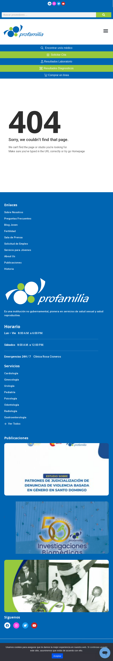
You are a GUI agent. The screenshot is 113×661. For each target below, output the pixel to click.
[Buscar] (103, 14)
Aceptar (57, 656)
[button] (106, 31)
